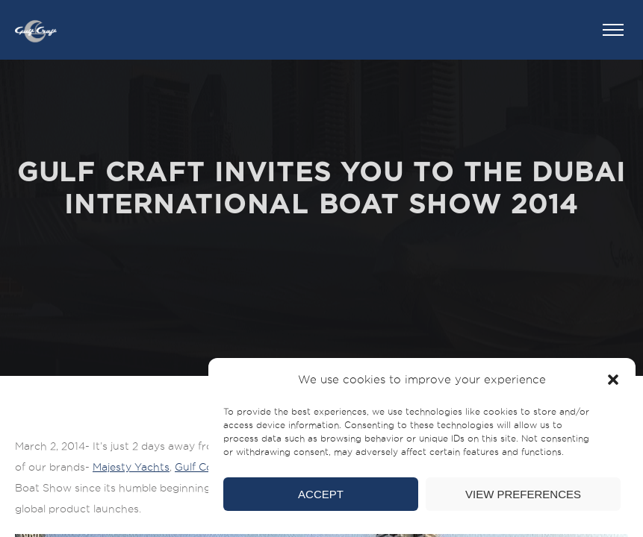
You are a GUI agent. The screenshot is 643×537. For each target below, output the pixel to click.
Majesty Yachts (131, 467)
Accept (321, 494)
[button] (613, 379)
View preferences (523, 494)
